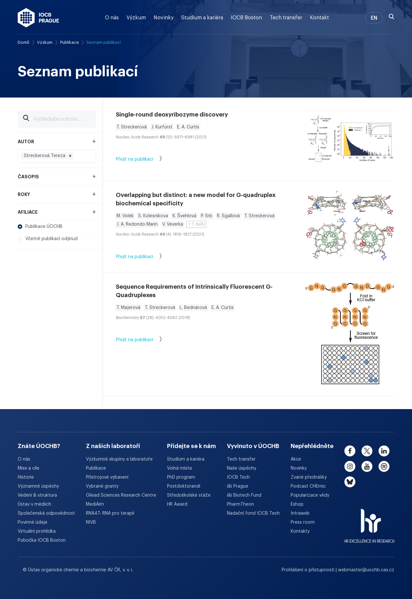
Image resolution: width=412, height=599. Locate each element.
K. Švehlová (184, 216)
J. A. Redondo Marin (137, 224)
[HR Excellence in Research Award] (369, 522)
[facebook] (349, 450)
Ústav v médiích (34, 504)
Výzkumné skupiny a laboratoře (119, 459)
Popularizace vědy (310, 495)
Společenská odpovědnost (46, 513)
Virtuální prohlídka (37, 531)
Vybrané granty (102, 486)
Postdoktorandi (183, 486)
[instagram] (349, 466)
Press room (303, 522)
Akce (296, 459)
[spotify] (384, 466)
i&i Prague (237, 486)
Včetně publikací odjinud (48, 239)
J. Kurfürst (162, 127)
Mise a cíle (28, 468)
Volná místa (179, 468)
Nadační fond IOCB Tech (253, 513)
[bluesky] (349, 481)
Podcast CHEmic (308, 486)
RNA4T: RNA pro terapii (110, 513)
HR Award (177, 504)
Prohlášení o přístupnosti (309, 570)
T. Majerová (128, 307)
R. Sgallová (228, 216)
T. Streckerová (132, 127)
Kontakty (300, 531)
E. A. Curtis (188, 127)
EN (374, 18)
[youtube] (366, 466)
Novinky (163, 17)
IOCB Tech (238, 477)
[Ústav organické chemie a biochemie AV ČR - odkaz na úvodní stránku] (38, 17)
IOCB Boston (246, 17)
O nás (112, 17)
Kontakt (319, 17)
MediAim (95, 504)
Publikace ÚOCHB (40, 226)
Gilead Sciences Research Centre (121, 495)
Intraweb (300, 513)
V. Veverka (172, 224)
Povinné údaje (32, 522)
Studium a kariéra (202, 17)
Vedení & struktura (37, 495)
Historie (26, 477)
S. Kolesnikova (153, 216)
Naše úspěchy (241, 468)
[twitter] (366, 450)
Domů (23, 42)
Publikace (69, 42)
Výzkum (136, 17)
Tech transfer (286, 17)
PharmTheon (240, 504)
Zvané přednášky (309, 477)
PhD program (181, 477)
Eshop (297, 504)
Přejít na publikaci (145, 160)
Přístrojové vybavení (107, 477)
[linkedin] (384, 450)
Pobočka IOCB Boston (42, 540)
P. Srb (206, 216)
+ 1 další (196, 224)
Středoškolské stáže (189, 495)
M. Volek (125, 216)
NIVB (91, 522)
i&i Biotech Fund (244, 495)
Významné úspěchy (38, 486)
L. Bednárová (193, 307)
